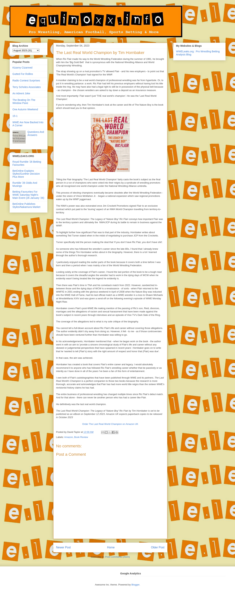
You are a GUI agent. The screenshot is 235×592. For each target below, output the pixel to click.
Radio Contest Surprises (26, 80)
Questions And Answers (35, 133)
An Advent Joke (21, 93)
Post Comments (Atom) (117, 556)
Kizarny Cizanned (23, 67)
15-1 (15, 115)
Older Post (157, 547)
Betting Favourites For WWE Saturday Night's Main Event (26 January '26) (28, 194)
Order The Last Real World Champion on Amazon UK (110, 424)
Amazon (68, 437)
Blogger (135, 584)
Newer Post (63, 547)
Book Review (81, 437)
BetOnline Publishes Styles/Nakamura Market (26, 205)
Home (111, 547)
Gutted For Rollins (23, 74)
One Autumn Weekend (25, 109)
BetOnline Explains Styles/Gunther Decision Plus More (26, 173)
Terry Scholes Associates (27, 87)
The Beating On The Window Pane (24, 101)
